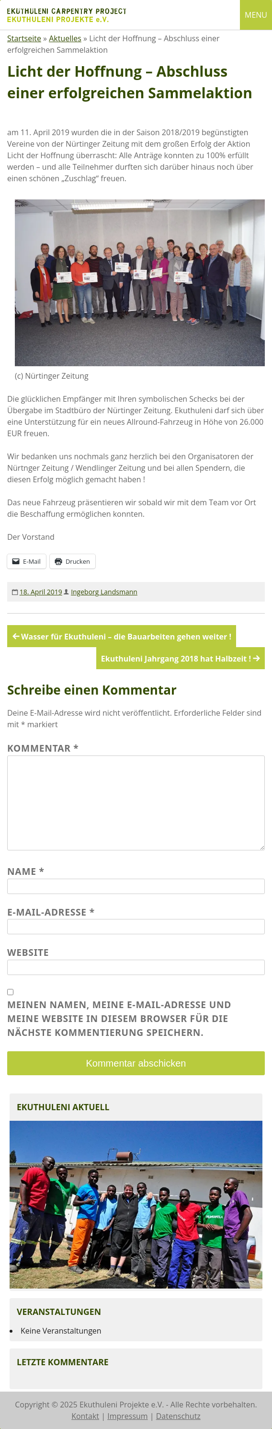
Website (28, 952)
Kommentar (43, 748)
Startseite (24, 38)
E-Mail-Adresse (51, 912)
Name (26, 871)
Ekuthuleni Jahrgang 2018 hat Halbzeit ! (176, 658)
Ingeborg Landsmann (104, 591)
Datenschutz (178, 1416)
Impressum (127, 1416)
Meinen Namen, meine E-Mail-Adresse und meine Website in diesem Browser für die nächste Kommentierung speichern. (119, 1018)
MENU (256, 15)
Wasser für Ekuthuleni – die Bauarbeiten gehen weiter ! (126, 636)
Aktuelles (65, 38)
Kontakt (85, 1416)
